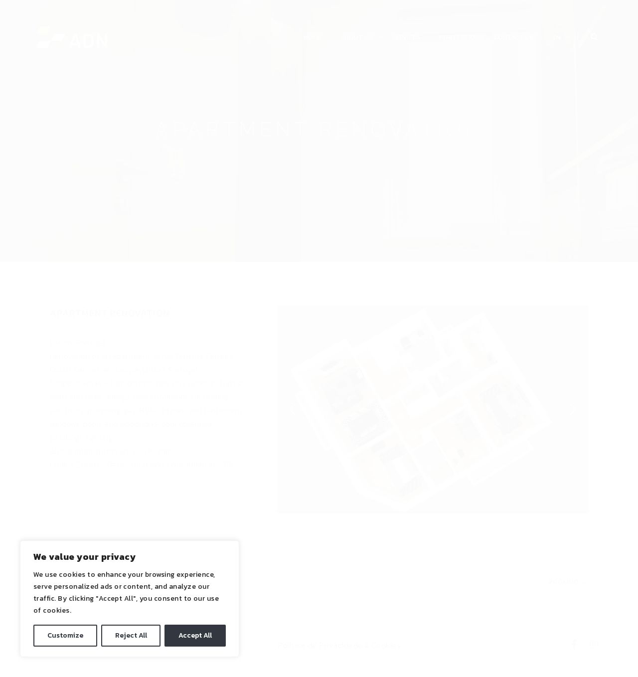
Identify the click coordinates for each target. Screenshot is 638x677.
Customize (65, 635)
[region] (129, 598)
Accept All (195, 635)
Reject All (131, 635)
